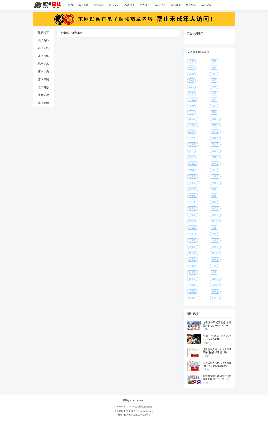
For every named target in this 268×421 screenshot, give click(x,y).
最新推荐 (43, 32)
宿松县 (192, 183)
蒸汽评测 (160, 5)
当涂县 (215, 157)
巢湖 (191, 74)
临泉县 (215, 208)
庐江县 (215, 125)
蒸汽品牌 (206, 5)
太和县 (215, 214)
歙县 (214, 189)
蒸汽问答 (99, 5)
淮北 (191, 87)
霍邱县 (192, 253)
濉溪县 (192, 163)
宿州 (214, 106)
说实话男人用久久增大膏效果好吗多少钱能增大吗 (217, 351)
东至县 (192, 291)
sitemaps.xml (146, 411)
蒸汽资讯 (114, 5)
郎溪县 (192, 272)
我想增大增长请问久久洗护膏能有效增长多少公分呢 (217, 377)
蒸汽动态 (145, 5)
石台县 (215, 285)
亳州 (214, 67)
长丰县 (192, 125)
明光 (214, 234)
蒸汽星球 (139, 406)
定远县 (215, 246)
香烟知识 (191, 5)
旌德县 (215, 278)
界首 (214, 202)
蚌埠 (191, 67)
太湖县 (215, 176)
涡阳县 (192, 298)
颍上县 (192, 208)
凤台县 (215, 144)
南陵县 (215, 131)
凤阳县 (192, 246)
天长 (191, 234)
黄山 (191, 93)
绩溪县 (192, 278)
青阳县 (192, 285)
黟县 (214, 195)
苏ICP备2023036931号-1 (127, 411)
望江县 (215, 183)
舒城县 (215, 259)
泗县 (214, 227)
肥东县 (192, 119)
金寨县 (192, 259)
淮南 (214, 87)
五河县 (192, 138)
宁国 (214, 266)
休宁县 (192, 195)
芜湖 (191, 106)
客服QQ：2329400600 (134, 400)
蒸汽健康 (176, 5)
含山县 (215, 151)
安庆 (214, 61)
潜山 (214, 170)
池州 (214, 74)
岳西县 (192, 189)
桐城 (191, 170)
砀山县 (215, 221)
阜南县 (192, 214)
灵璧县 (192, 227)
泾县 (214, 272)
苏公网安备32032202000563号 (133, 415)
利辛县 (215, 298)
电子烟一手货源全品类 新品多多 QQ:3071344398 (217, 324)
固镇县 (215, 138)
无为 (191, 131)
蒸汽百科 (83, 5)
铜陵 (214, 99)
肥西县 (215, 119)
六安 (214, 93)
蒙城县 (215, 291)
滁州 (191, 80)
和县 (191, 157)
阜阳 (214, 80)
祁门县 (192, 202)
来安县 (215, 240)
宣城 (191, 112)
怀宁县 (192, 176)
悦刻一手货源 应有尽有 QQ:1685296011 (217, 337)
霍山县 (215, 253)
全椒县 (192, 240)
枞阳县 (215, 163)
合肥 (191, 61)
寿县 (191, 151)
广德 (191, 266)
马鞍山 (192, 99)
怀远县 (192, 144)
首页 (70, 5)
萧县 (191, 221)
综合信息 (129, 5)
